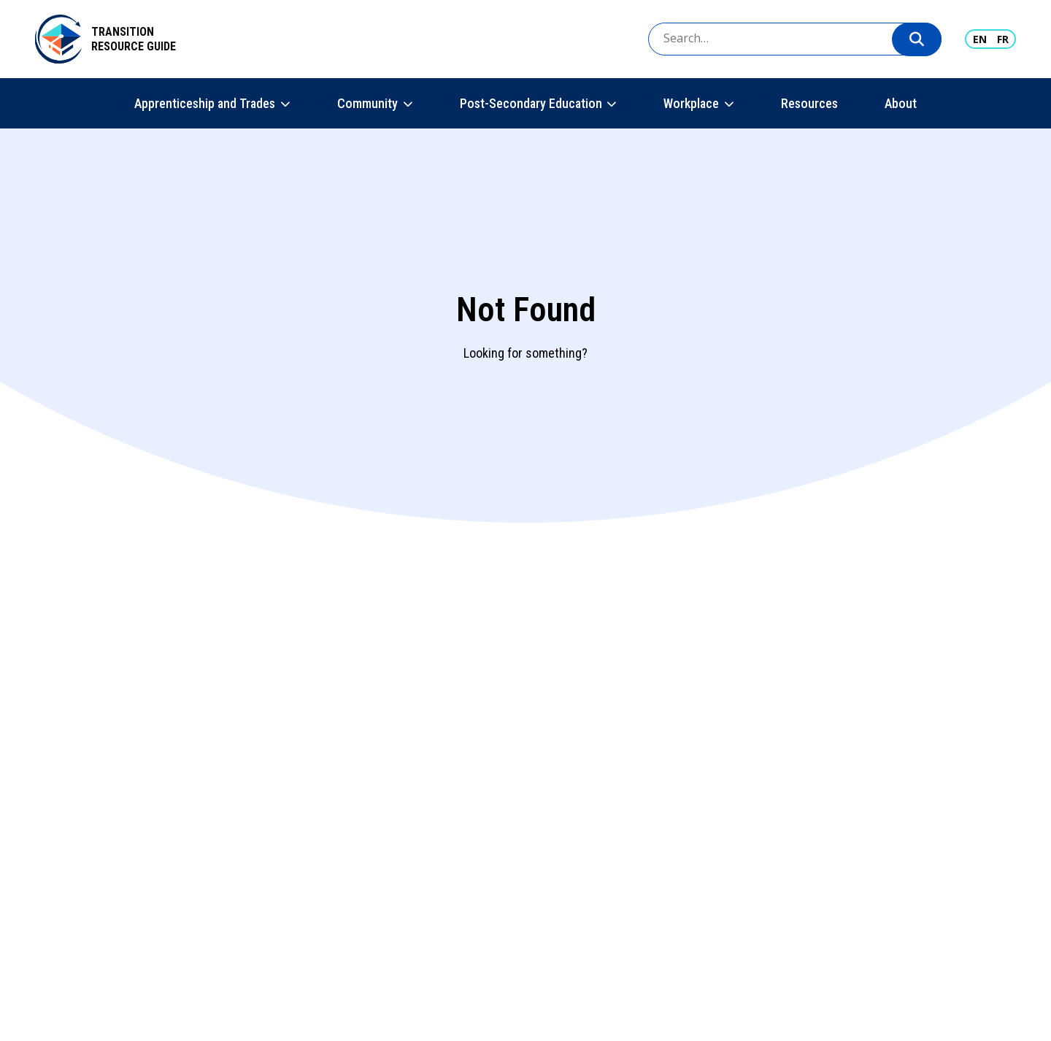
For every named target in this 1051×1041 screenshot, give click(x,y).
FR (1003, 39)
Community (367, 103)
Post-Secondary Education (531, 103)
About (901, 103)
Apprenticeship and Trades (204, 103)
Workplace (691, 103)
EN (980, 39)
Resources (809, 103)
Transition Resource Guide (133, 39)
